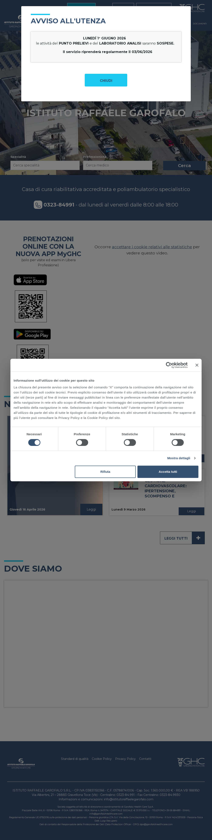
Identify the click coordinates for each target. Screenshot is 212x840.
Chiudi (106, 81)
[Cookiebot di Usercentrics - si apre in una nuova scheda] (169, 365)
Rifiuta (105, 471)
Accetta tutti (168, 471)
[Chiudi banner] (196, 365)
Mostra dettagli (178, 458)
